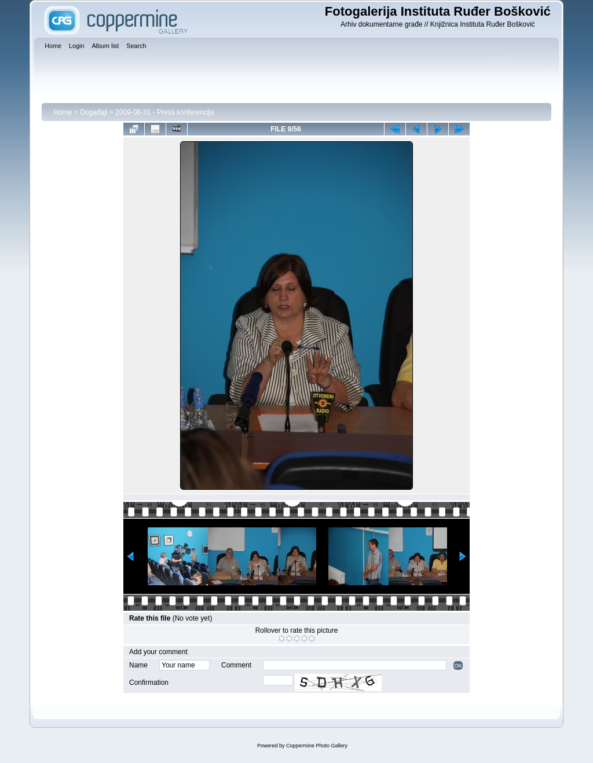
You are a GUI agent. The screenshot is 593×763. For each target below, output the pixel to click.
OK (458, 665)
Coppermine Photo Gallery (316, 746)
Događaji (93, 112)
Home (62, 112)
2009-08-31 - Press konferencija (164, 112)
